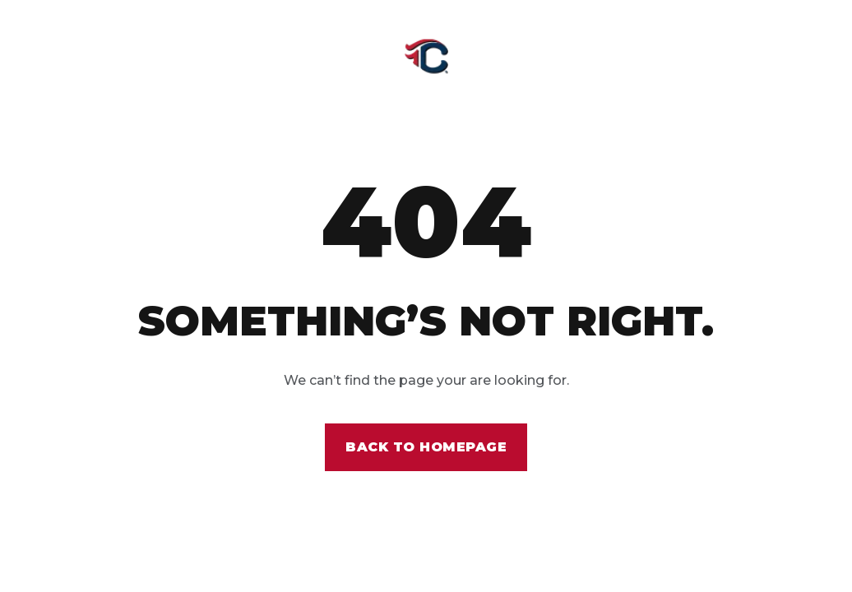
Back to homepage (426, 447)
